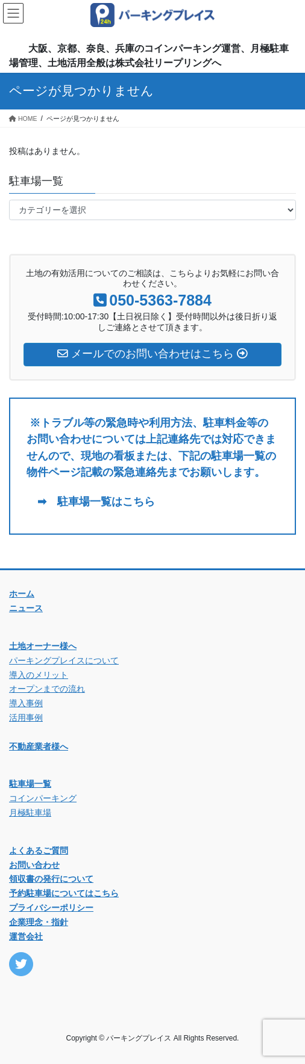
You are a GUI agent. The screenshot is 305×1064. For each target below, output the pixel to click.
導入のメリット (38, 675)
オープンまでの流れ (47, 688)
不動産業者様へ (38, 746)
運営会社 (26, 936)
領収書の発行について (51, 879)
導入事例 (26, 703)
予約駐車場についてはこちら (64, 893)
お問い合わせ (34, 865)
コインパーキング (43, 798)
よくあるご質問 (38, 850)
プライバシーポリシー (51, 907)
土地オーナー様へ (43, 646)
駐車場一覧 (30, 784)
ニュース (26, 608)
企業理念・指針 (38, 922)
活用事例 (26, 717)
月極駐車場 (30, 812)
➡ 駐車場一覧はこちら (91, 502)
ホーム (21, 593)
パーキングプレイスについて (64, 660)
